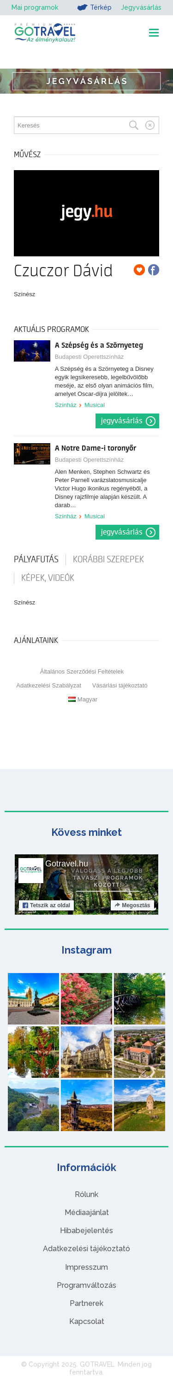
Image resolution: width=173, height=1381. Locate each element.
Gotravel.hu (66, 863)
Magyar (82, 699)
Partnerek (86, 1303)
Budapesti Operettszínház (89, 356)
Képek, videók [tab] (47, 578)
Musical (94, 404)
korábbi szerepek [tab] (108, 559)
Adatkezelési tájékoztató (86, 1248)
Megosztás (132, 905)
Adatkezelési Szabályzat (48, 685)
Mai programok (35, 7)
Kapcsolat (86, 1321)
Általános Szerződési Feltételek (82, 671)
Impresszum (86, 1267)
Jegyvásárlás (141, 7)
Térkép (94, 7)
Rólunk (86, 1194)
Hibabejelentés (86, 1230)
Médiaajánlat (87, 1212)
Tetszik (46, 905)
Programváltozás (86, 1285)
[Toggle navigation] (154, 32)
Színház (66, 404)
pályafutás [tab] (36, 559)
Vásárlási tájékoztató (120, 685)
